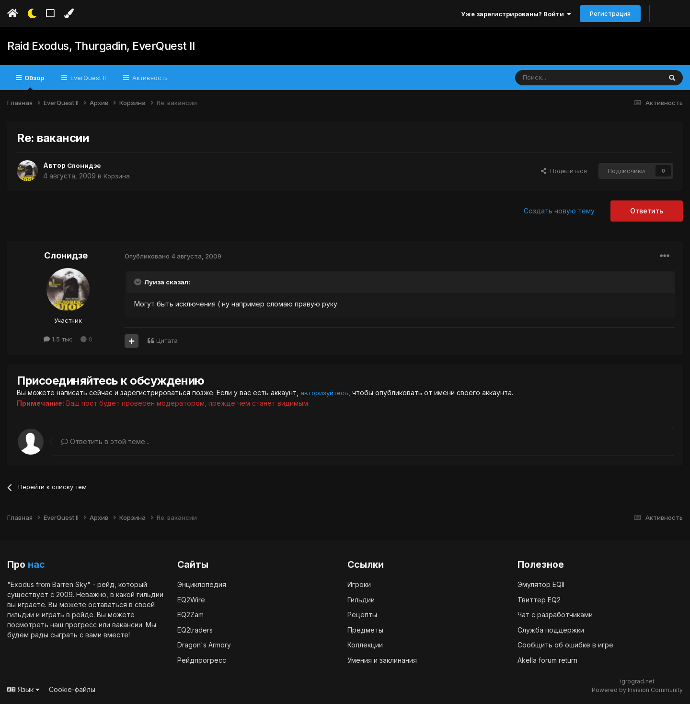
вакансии (127, 624)
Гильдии (361, 599)
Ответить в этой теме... (105, 441)
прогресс (81, 624)
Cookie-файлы (72, 689)
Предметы (365, 629)
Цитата (167, 340)
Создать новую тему (559, 211)
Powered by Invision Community (637, 689)
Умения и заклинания (382, 660)
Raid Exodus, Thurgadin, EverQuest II (97, 46)
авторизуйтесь (325, 392)
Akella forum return (547, 660)
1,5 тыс (58, 339)
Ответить (646, 211)
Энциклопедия (201, 584)
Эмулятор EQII (541, 584)
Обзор (33, 82)
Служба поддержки (551, 629)
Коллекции (365, 644)
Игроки (359, 584)
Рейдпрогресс (201, 660)
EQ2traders (195, 629)
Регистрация (610, 13)
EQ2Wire (191, 599)
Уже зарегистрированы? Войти (516, 14)
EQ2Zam (190, 614)
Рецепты (362, 614)
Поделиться (564, 171)
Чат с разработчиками (555, 614)
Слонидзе (85, 165)
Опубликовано (173, 256)
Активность (149, 78)
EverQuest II (87, 78)
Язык (23, 689)
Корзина (117, 176)
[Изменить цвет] (69, 13)
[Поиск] (566, 77)
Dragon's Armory (204, 644)
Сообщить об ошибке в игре (565, 644)
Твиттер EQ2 (539, 599)
